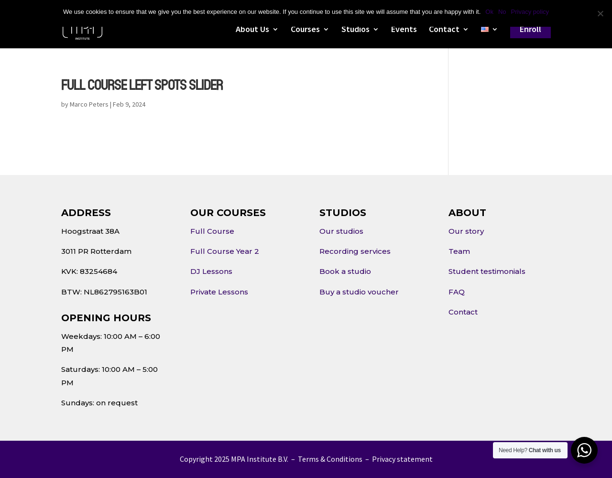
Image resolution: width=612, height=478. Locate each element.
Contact (444, 30)
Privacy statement (402, 459)
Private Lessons (219, 291)
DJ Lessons (211, 271)
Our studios (341, 231)
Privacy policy (530, 11)
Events (404, 30)
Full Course (212, 231)
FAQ (456, 291)
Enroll (530, 28)
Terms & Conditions (330, 459)
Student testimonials (486, 271)
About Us (252, 30)
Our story (466, 231)
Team (459, 251)
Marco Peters (89, 104)
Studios (355, 30)
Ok (489, 11)
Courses (305, 30)
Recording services (355, 251)
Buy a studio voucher (359, 291)
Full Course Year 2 (224, 251)
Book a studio (345, 271)
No (502, 11)
